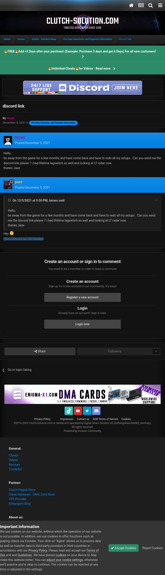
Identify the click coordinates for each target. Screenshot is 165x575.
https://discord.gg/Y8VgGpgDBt (24, 238)
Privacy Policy (42, 419)
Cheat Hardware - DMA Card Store (32, 494)
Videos (13, 460)
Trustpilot (15, 469)
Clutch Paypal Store (22, 490)
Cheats (13, 455)
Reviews (14, 464)
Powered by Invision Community (82, 431)
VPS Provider (17, 499)
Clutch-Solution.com (41, 423)
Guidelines (25, 555)
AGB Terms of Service (105, 419)
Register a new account (82, 297)
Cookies (126, 419)
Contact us (83, 419)
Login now (82, 324)
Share (40, 351)
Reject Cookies (152, 548)
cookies (61, 555)
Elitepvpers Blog (20, 503)
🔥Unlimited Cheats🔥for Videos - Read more (79, 68)
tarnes (53, 200)
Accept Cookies (123, 548)
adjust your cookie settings (64, 560)
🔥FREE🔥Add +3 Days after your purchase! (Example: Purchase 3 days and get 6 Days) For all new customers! (80, 51)
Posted (32, 143)
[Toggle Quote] (10, 200)
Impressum (66, 419)
